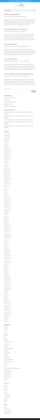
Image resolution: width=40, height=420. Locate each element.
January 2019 (7, 148)
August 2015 (7, 238)
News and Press (7, 374)
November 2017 (7, 179)
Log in (5, 406)
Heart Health (7, 357)
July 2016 (6, 214)
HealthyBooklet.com (8, 126)
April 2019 (6, 146)
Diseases (6, 350)
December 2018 (7, 150)
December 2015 (7, 229)
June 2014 (6, 268)
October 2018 (7, 155)
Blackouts (6, 335)
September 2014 (8, 262)
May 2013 (6, 297)
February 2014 (7, 277)
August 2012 (7, 316)
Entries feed (7, 409)
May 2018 (6, 166)
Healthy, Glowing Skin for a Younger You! (16, 29)
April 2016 (6, 220)
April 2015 (6, 246)
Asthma (6, 333)
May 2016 (6, 218)
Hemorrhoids (7, 99)
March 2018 (6, 170)
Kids (5, 366)
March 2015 (6, 249)
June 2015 (6, 242)
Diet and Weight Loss (9, 348)
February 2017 (7, 198)
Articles (5, 331)
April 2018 (6, 168)
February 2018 (7, 172)
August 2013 (7, 290)
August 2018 (7, 159)
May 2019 (6, 144)
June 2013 (6, 294)
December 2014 (7, 255)
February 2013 (7, 303)
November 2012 (7, 310)
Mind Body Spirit (8, 370)
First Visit (6, 355)
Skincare (6, 390)
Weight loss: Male (8, 104)
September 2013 (8, 288)
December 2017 (7, 177)
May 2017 (6, 192)
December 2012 (7, 308)
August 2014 (7, 264)
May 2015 (6, 244)
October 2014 (7, 260)
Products (6, 385)
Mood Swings (7, 372)
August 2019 (7, 140)
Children (6, 340)
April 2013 (6, 299)
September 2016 (8, 209)
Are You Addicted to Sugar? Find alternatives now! (18, 74)
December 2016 (7, 203)
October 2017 (7, 181)
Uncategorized (7, 396)
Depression (6, 344)
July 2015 (6, 240)
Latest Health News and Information (12, 368)
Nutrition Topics (25, 46)
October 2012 (7, 312)
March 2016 (6, 222)
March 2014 (6, 275)
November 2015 (7, 231)
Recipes (6, 388)
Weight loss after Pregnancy (10, 102)
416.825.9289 (12, 1)
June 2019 (6, 142)
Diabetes (6, 346)
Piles (5, 381)
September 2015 (8, 236)
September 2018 (8, 157)
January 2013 (7, 305)
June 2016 (6, 216)
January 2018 (7, 174)
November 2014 (7, 257)
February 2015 (7, 251)
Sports (5, 392)
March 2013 (6, 301)
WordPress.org (7, 413)
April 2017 (6, 194)
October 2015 (7, 233)
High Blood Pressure (8, 359)
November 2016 (7, 205)
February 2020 (7, 135)
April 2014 (6, 273)
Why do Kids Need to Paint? (12, 14)
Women (24, 31)
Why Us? (6, 398)
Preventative (7, 383)
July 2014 (6, 266)
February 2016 (7, 225)
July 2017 (6, 188)
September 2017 (8, 183)
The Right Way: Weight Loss (10, 106)
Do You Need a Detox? (10, 44)
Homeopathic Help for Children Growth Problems (21, 119)
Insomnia (6, 364)
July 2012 (6, 318)
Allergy (5, 326)
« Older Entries (7, 89)
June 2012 (6, 321)
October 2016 (7, 207)
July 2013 (6, 292)
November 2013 (7, 284)
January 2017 (7, 201)
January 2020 (7, 137)
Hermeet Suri (8, 16)
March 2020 (6, 133)
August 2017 (7, 185)
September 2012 (8, 314)
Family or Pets (7, 353)
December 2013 (7, 281)
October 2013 (7, 286)
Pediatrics (24, 16)
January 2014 (7, 279)
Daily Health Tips (8, 342)
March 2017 (6, 196)
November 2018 (7, 153)
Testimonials (7, 394)
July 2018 (6, 161)
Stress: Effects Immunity (9, 97)
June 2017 (6, 190)
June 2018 (6, 164)
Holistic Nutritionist (8, 361)
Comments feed (7, 411)
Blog (21, 16)
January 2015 (7, 253)
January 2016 (7, 227)
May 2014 (6, 270)
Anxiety (5, 329)
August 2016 (7, 212)
